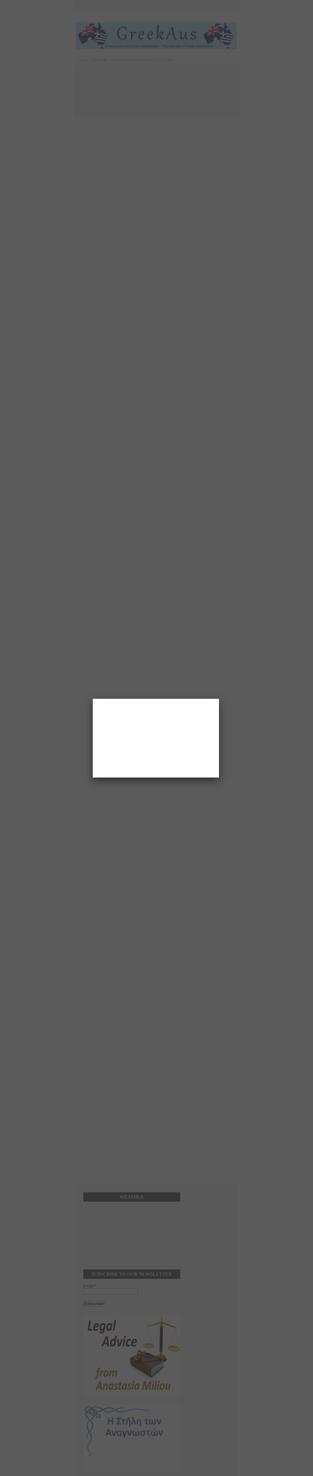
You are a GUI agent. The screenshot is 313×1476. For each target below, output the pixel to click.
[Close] (219, 699)
